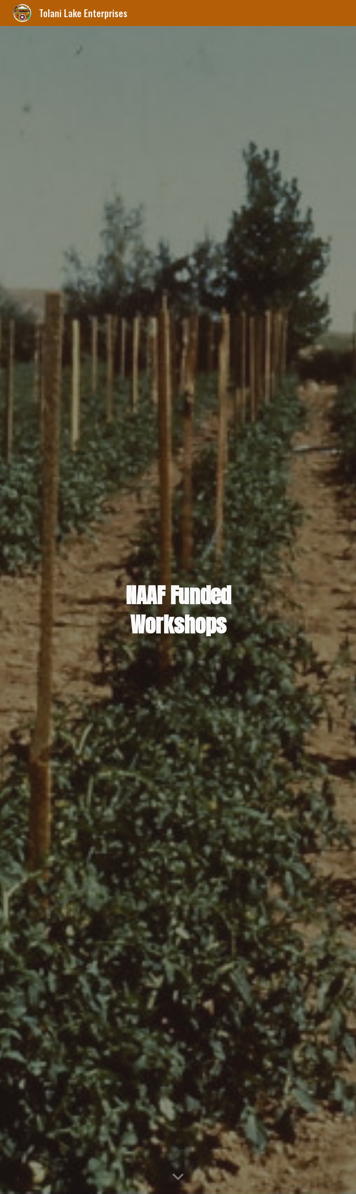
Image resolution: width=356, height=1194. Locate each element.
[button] (178, 1177)
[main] (178, 610)
